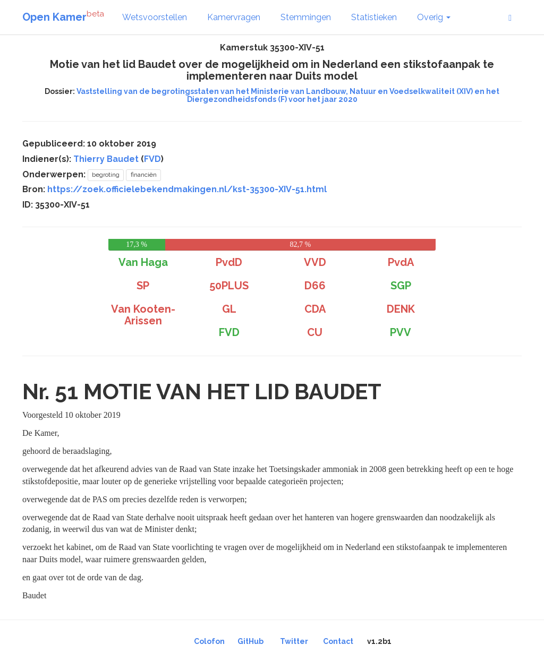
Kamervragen (233, 17)
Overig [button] (433, 17)
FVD (152, 159)
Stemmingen (305, 17)
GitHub (250, 641)
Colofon (209, 641)
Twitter (294, 641)
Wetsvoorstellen (154, 17)
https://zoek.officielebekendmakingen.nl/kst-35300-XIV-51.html (187, 189)
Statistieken (374, 17)
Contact (338, 641)
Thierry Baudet (106, 159)
